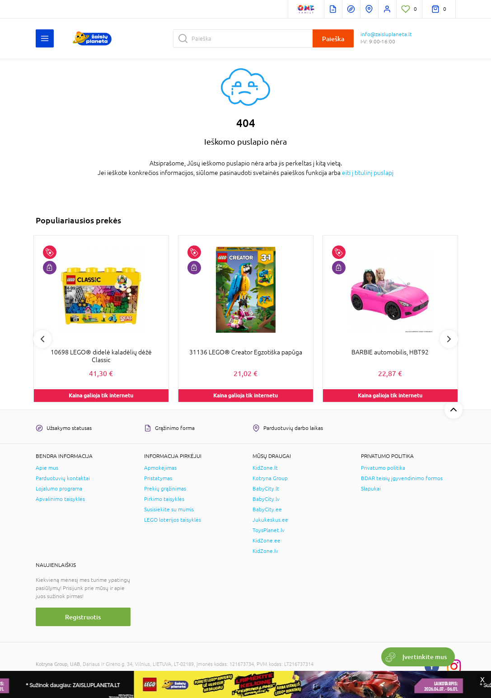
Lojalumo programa (59, 489)
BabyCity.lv (266, 499)
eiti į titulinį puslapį (367, 172)
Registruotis (83, 617)
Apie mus (47, 468)
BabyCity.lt (266, 489)
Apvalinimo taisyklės (60, 499)
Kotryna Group (270, 478)
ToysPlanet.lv (269, 530)
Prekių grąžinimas (165, 489)
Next (449, 339)
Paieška (333, 38)
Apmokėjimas (160, 468)
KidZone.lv (265, 551)
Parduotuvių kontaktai (63, 478)
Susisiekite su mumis (169, 509)
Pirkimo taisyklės (164, 499)
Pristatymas (158, 478)
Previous (42, 339)
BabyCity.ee (267, 509)
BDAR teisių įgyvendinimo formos (402, 478)
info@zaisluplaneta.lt (386, 34)
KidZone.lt (265, 468)
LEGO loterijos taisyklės (172, 520)
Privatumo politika (383, 468)
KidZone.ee (267, 541)
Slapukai (371, 489)
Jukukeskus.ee (270, 520)
